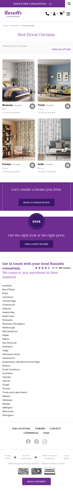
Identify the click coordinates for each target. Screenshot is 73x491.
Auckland (7, 285)
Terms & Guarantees (26, 456)
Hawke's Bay (8, 312)
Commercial (31, 432)
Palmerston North (11, 354)
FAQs (46, 432)
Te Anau (6, 388)
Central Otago (9, 300)
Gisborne (6, 308)
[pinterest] (32, 106)
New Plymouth (9, 342)
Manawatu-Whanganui (13, 323)
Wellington (7, 407)
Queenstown (8, 357)
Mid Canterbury (9, 331)
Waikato (6, 396)
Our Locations (21, 428)
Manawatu (7, 319)
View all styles (61, 49)
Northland (7, 346)
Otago (5, 350)
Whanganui (8, 415)
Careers (40, 428)
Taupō (5, 384)
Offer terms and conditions (49, 456)
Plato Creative (58, 463)
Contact (55, 428)
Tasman (6, 380)
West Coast (7, 411)
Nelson (5, 338)
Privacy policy (8, 456)
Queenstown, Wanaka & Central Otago (21, 361)
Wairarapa (7, 399)
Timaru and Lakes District (14, 392)
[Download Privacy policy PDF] (15, 457)
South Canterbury (11, 369)
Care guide (66, 456)
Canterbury (7, 296)
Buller (5, 293)
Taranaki (6, 377)
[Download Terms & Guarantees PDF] (36, 457)
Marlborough (8, 327)
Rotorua (6, 365)
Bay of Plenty (8, 289)
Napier (5, 335)
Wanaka (6, 403)
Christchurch (8, 304)
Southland (7, 373)
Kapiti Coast (8, 316)
